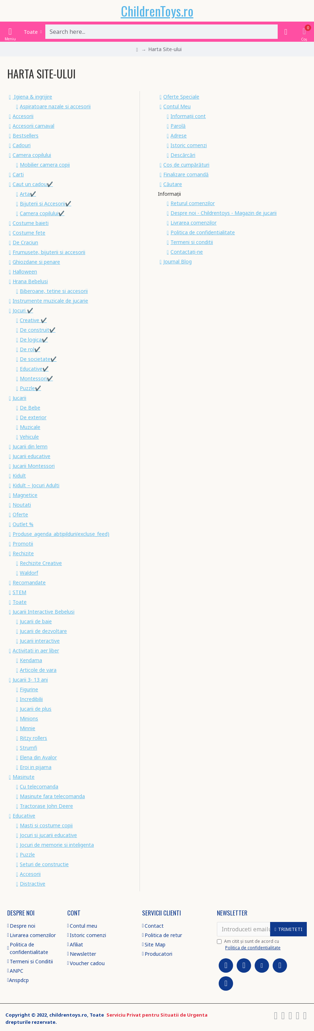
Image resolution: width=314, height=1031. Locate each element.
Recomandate (29, 582)
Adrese (178, 135)
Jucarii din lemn (30, 446)
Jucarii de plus (35, 708)
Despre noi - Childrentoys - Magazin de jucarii (223, 212)
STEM (19, 592)
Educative (24, 815)
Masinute (24, 776)
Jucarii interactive (40, 640)
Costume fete (29, 232)
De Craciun (25, 242)
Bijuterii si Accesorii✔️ (45, 203)
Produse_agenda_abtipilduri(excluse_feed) (61, 533)
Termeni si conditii (191, 242)
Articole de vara (38, 669)
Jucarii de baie (36, 621)
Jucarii (19, 397)
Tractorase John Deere (46, 805)
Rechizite (23, 553)
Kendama (31, 660)
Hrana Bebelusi (30, 281)
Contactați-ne (186, 251)
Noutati (22, 504)
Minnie (27, 728)
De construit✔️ (37, 329)
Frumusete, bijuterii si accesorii (49, 252)
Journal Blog (177, 261)
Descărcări (182, 155)
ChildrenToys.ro (157, 10)
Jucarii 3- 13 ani (30, 679)
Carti (18, 174)
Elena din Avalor (38, 757)
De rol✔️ (30, 349)
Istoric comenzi (188, 145)
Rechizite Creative (41, 563)
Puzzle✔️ (30, 388)
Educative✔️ (34, 368)
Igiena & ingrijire (32, 96)
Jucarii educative (31, 456)
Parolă (178, 125)
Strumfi (28, 747)
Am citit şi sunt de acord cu (249, 944)
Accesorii (23, 116)
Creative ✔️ (33, 320)
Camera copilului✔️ (42, 213)
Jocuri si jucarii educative (48, 835)
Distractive (32, 883)
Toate (20, 601)
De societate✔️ (38, 359)
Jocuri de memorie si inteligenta (57, 844)
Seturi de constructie (44, 864)
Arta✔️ (28, 193)
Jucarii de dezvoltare (43, 631)
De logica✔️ (34, 339)
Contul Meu (177, 106)
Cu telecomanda (39, 786)
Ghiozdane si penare (36, 261)
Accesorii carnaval (33, 125)
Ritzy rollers (33, 737)
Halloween (25, 271)
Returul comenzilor (192, 203)
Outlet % (23, 524)
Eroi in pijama (35, 767)
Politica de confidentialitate (202, 232)
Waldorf (29, 572)
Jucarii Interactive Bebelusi (43, 611)
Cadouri (22, 145)
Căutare (172, 184)
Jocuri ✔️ (23, 310)
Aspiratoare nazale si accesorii (55, 106)
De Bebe (30, 407)
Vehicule (29, 436)
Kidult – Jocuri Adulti (36, 485)
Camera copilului (32, 155)
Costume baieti (31, 223)
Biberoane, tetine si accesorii (54, 291)
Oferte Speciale (181, 96)
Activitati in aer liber (36, 650)
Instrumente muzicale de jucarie (50, 300)
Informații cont (188, 116)
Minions (29, 718)
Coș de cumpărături (186, 164)
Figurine (29, 689)
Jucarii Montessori (34, 465)
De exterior (33, 417)
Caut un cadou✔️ (33, 184)
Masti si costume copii (46, 825)
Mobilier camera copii (45, 164)
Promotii (23, 543)
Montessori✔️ (36, 378)
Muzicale (30, 427)
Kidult (19, 475)
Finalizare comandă (186, 174)
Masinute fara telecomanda (52, 796)
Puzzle (27, 854)
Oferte (20, 514)
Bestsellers (25, 135)
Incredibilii (31, 699)
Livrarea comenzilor (193, 222)
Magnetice (25, 495)
